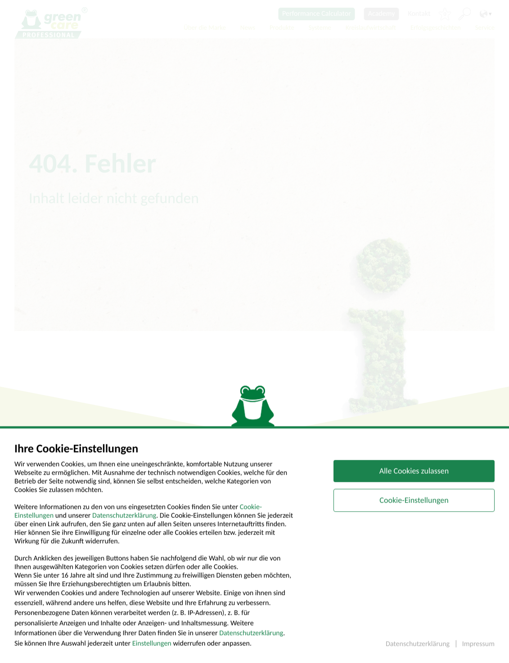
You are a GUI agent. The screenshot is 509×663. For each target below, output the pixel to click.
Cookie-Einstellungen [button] (413, 507)
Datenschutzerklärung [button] (418, 650)
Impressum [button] (478, 650)
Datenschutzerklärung (124, 522)
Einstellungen (151, 650)
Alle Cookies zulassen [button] (414, 477)
